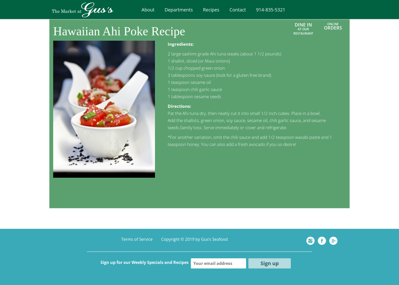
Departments (179, 10)
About (147, 10)
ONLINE (333, 24)
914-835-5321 (270, 10)
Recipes (211, 10)
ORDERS (333, 28)
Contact (238, 10)
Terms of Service (136, 239)
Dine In (303, 29)
